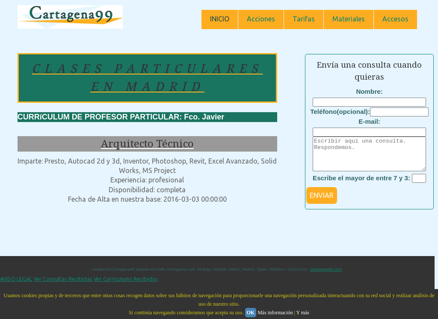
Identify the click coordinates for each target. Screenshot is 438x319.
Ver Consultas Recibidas (62, 285)
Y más (302, 313)
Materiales (348, 19)
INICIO (219, 19)
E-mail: (369, 121)
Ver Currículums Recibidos (126, 285)
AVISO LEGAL (16, 285)
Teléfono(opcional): (340, 111)
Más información (275, 313)
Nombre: (369, 91)
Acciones (261, 19)
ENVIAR (322, 202)
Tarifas (304, 19)
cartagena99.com (326, 275)
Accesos (395, 19)
